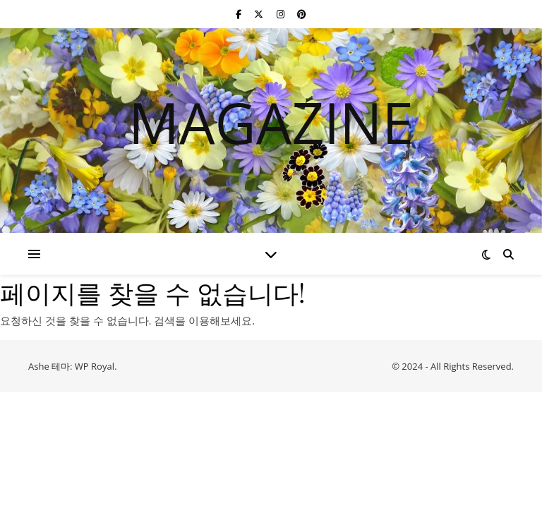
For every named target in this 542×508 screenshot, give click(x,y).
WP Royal (94, 366)
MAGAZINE (271, 122)
